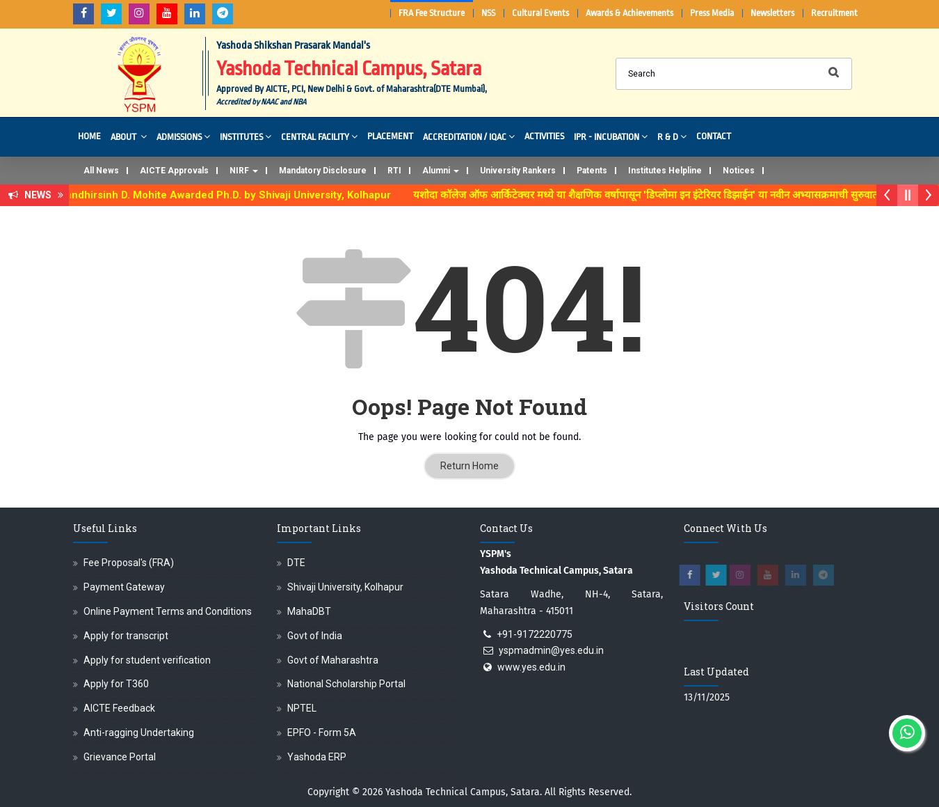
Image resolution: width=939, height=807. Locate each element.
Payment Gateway (124, 587)
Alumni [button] (440, 170)
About (129, 136)
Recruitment (834, 13)
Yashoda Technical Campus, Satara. (463, 792)
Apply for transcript (125, 635)
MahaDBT (309, 611)
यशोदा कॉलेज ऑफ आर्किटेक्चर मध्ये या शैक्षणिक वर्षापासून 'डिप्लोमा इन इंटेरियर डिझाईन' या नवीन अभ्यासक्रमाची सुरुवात (655, 195)
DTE (296, 562)
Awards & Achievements (629, 13)
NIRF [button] (244, 170)
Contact (713, 136)
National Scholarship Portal (346, 683)
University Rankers (518, 170)
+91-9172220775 (534, 634)
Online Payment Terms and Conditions (167, 611)
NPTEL (301, 708)
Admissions (183, 136)
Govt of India (314, 635)
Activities (544, 136)
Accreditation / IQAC (469, 136)
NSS (488, 13)
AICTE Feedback (119, 708)
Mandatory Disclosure (323, 170)
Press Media (712, 13)
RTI (394, 170)
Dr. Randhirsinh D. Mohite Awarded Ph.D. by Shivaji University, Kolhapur (226, 195)
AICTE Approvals (174, 170)
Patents (592, 170)
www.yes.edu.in (531, 667)
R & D (672, 136)
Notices (739, 170)
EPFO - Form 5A (321, 732)
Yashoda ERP (316, 756)
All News (101, 170)
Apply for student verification (147, 660)
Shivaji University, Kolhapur (345, 587)
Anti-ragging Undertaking (138, 732)
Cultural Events (540, 13)
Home (89, 136)
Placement (390, 136)
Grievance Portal (119, 756)
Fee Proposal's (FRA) (128, 562)
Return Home (469, 465)
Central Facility (319, 136)
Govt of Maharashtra (332, 660)
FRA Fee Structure (432, 13)
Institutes (245, 136)
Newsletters (772, 13)
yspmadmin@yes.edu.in (551, 650)
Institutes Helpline (665, 170)
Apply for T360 (116, 683)
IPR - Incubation (611, 136)
